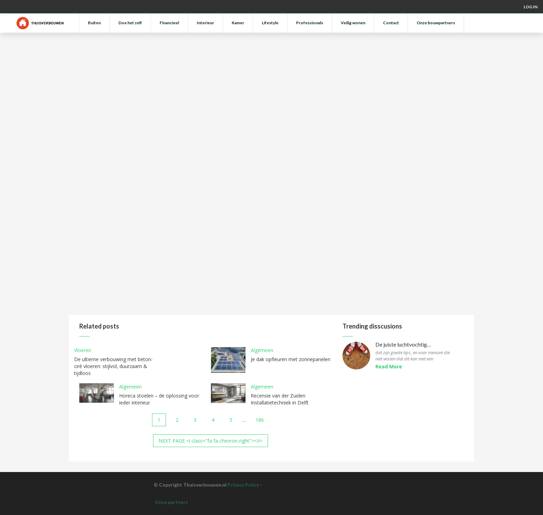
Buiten (94, 22)
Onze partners (171, 502)
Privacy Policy (243, 485)
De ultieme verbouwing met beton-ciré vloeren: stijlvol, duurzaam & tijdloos (113, 366)
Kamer (238, 22)
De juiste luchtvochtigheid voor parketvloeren (404, 345)
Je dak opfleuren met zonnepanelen (290, 359)
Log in (530, 6)
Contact (391, 22)
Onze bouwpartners (436, 22)
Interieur (205, 22)
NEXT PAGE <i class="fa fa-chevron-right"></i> (210, 440)
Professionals (309, 22)
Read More (388, 366)
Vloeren (82, 350)
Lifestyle (270, 22)
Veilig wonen (353, 22)
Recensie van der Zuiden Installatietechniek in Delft (280, 399)
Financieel (169, 22)
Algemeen (262, 350)
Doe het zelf (130, 22)
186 (260, 420)
